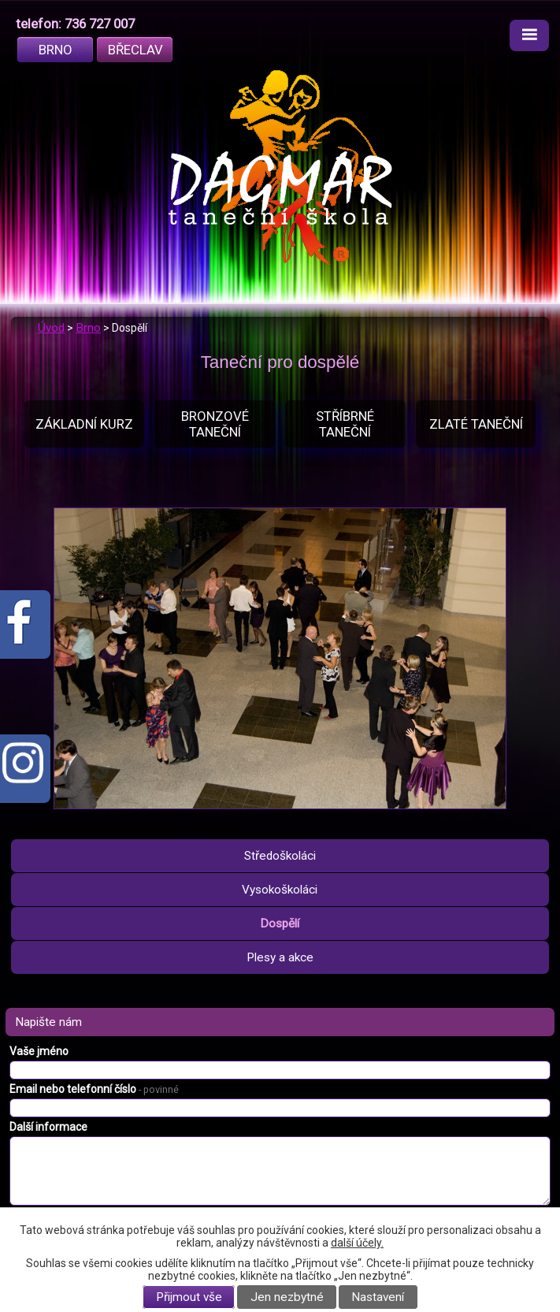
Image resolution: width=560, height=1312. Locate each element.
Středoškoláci (280, 856)
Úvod (51, 328)
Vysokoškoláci (279, 890)
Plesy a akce (280, 957)
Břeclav (135, 50)
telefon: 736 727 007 (75, 24)
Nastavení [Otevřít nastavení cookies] (377, 1297)
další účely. (357, 1242)
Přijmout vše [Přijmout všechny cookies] (189, 1297)
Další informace (48, 1127)
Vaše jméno (39, 1051)
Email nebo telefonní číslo (94, 1089)
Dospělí (279, 923)
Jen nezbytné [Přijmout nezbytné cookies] (287, 1297)
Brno (55, 50)
